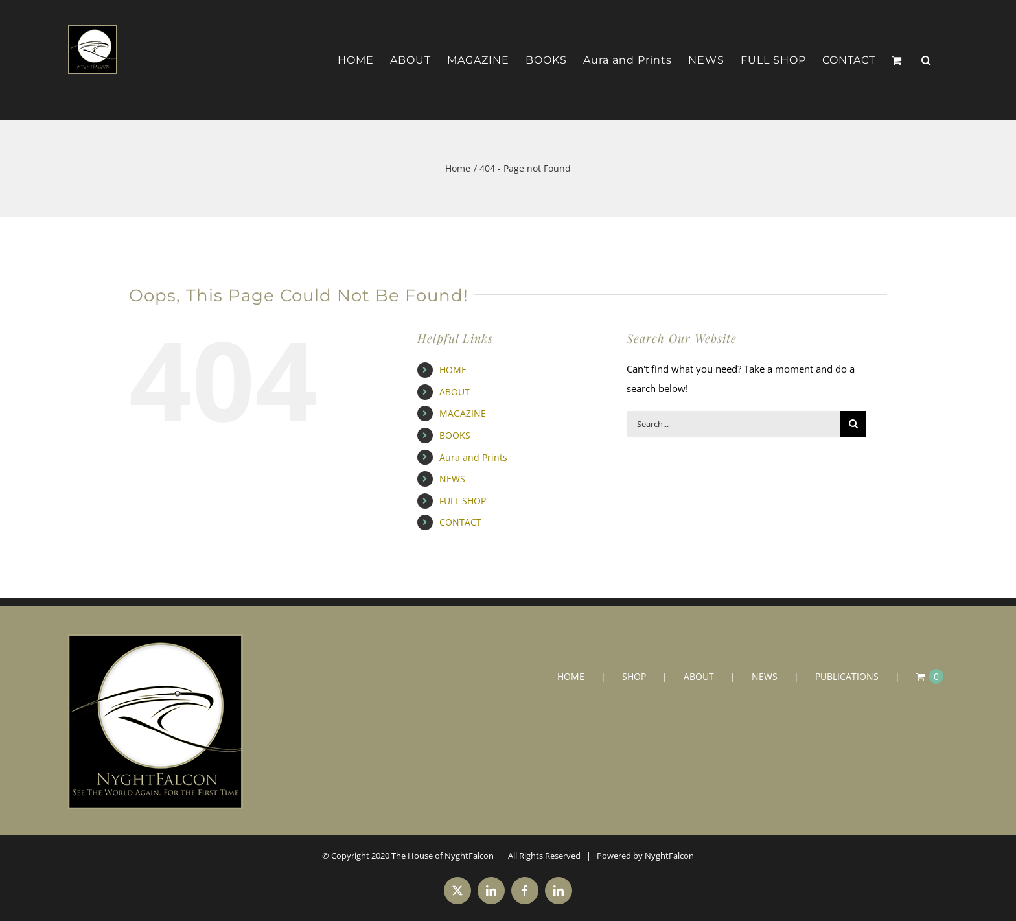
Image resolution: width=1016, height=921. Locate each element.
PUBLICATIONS (847, 676)
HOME (453, 370)
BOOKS (454, 435)
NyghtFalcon (669, 855)
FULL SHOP (462, 501)
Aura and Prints (473, 457)
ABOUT (454, 392)
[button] (926, 60)
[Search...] (733, 424)
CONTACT (460, 522)
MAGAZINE (462, 413)
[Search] (853, 424)
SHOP (634, 676)
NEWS (452, 478)
